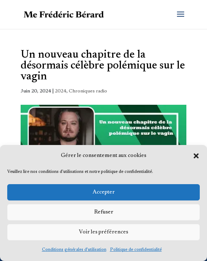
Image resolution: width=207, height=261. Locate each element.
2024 (60, 91)
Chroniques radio (88, 91)
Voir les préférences (103, 232)
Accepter (104, 192)
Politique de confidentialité (136, 250)
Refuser (103, 212)
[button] (196, 156)
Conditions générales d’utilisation (74, 250)
